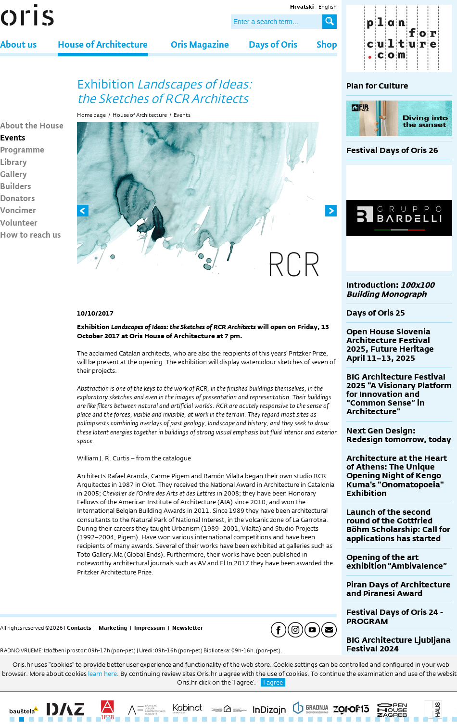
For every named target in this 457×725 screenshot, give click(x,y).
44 (425, 719)
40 (387, 719)
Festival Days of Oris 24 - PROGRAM (394, 616)
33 (319, 719)
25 (243, 719)
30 (291, 719)
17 (166, 719)
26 (252, 719)
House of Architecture (103, 44)
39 (377, 719)
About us (18, 44)
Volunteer (19, 222)
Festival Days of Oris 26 (392, 150)
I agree (273, 682)
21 (204, 719)
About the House (31, 125)
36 (348, 719)
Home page (91, 115)
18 (175, 719)
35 (339, 719)
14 (137, 719)
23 (223, 719)
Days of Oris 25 (375, 313)
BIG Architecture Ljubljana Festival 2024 (398, 644)
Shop (327, 44)
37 (358, 719)
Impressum (149, 628)
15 (146, 719)
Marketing (113, 628)
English (327, 7)
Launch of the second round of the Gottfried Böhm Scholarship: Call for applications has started (398, 525)
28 (271, 719)
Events (12, 137)
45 (435, 719)
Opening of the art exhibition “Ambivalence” (396, 561)
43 (416, 719)
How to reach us (30, 234)
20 (194, 719)
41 (396, 719)
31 (300, 719)
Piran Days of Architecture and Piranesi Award (398, 589)
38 (368, 719)
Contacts (79, 628)
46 (445, 719)
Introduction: (390, 289)
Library (13, 161)
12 (117, 719)
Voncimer (18, 210)
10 (98, 719)
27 (262, 719)
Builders (15, 185)
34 (329, 719)
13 (127, 719)
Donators (17, 198)
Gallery (13, 173)
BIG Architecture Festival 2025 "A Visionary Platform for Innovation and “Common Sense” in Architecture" (399, 394)
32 (310, 719)
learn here (102, 673)
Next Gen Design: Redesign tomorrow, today (398, 435)
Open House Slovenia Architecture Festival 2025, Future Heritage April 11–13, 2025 (390, 345)
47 (454, 719)
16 (156, 719)
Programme (22, 149)
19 (185, 719)
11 (108, 719)
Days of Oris (273, 44)
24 (233, 719)
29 (281, 719)
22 (214, 719)
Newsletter (187, 628)
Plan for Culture (377, 86)
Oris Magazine (200, 44)
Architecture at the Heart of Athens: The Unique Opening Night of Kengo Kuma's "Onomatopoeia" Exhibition (396, 475)
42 (406, 719)
